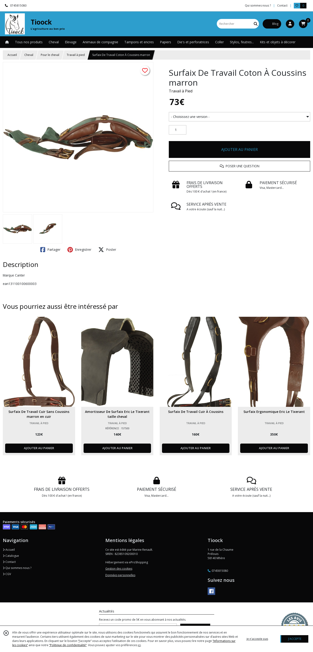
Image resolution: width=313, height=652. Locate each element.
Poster (107, 249)
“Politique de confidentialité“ (68, 645)
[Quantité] (177, 130)
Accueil (12, 55)
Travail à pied (76, 55)
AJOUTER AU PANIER (239, 149)
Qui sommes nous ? (17, 568)
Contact (282, 5)
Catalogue (11, 556)
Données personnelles (120, 575)
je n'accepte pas (257, 639)
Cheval (28, 55)
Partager (50, 249)
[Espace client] (290, 24)
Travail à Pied (180, 91)
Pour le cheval (50, 55)
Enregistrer (79, 249)
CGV (7, 574)
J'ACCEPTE (294, 639)
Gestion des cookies (118, 569)
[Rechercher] (256, 23)
